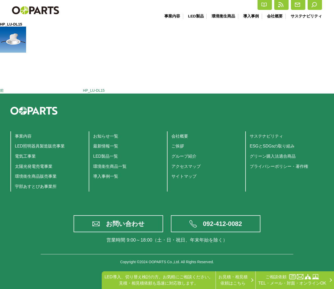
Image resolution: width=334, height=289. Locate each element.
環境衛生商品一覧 (110, 166)
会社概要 (274, 16)
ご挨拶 (177, 146)
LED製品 (192, 16)
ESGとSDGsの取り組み (272, 146)
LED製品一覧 (105, 156)
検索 (311, 5)
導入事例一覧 (105, 176)
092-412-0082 (222, 223)
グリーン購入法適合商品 (273, 156)
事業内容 (168, 16)
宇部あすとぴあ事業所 (36, 186)
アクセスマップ (186, 166)
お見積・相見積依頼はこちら (233, 280)
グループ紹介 (183, 156)
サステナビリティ (306, 16)
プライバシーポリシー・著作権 (279, 166)
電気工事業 (25, 156)
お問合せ (282, 5)
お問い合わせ (125, 223)
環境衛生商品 (221, 16)
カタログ (218, 5)
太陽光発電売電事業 (33, 166)
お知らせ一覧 (105, 136)
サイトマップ (183, 176)
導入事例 (249, 16)
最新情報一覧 (105, 146)
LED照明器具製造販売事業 (40, 146)
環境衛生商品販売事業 (36, 176)
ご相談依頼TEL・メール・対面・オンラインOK (292, 279)
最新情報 (250, 5)
